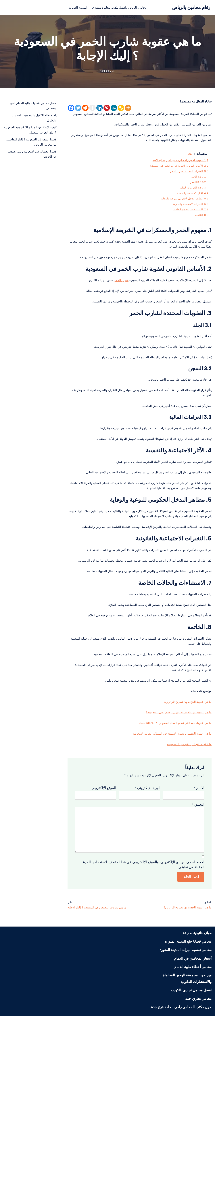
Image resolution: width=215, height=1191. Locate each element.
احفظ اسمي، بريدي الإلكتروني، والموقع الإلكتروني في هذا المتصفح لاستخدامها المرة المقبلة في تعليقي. (143, 1035)
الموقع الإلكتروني (103, 940)
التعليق (198, 960)
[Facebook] (71, 109)
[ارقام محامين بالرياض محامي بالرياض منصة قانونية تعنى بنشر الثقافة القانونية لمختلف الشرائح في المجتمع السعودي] (192, 7)
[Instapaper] (92, 109)
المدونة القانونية (73, 7)
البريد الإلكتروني (147, 940)
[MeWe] (114, 109)
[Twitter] (78, 109)
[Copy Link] (121, 109)
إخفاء (187, 168)
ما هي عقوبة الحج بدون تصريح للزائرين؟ (183, 845)
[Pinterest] (106, 109)
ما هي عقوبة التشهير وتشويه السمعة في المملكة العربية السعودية (165, 881)
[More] (128, 109)
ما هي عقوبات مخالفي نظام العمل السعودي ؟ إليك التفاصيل (168, 869)
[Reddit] (85, 109)
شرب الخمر (104, 324)
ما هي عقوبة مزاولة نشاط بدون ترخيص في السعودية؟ (173, 857)
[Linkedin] (99, 109)
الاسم (199, 940)
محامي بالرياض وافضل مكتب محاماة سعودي (121, 7)
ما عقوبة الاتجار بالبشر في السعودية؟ (185, 893)
